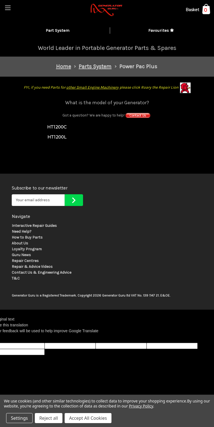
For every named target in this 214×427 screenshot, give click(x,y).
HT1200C (57, 127)
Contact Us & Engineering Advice (41, 272)
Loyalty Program (27, 249)
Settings (19, 418)
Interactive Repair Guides (34, 225)
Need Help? (21, 231)
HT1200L (57, 137)
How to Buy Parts (27, 237)
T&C (16, 278)
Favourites (161, 30)
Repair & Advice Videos (32, 266)
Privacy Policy (141, 406)
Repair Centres (25, 260)
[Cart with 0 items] (198, 11)
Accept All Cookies (88, 418)
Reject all (48, 418)
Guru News (21, 255)
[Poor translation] (18, 338)
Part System (57, 30)
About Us (20, 243)
